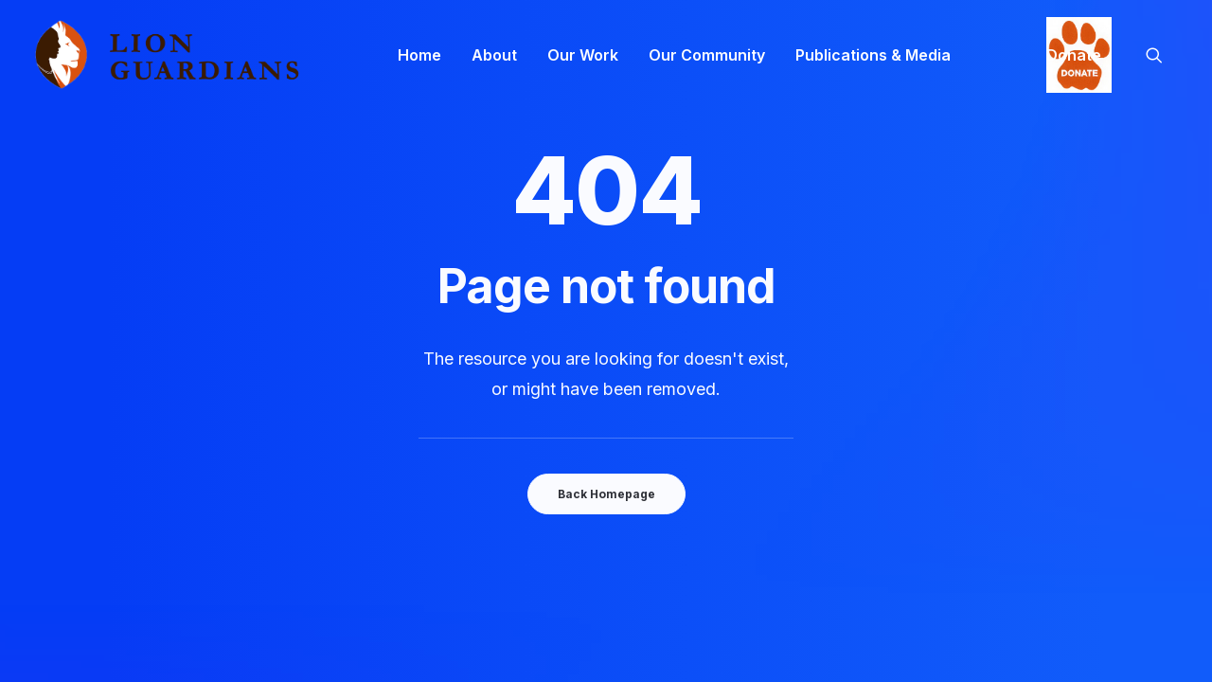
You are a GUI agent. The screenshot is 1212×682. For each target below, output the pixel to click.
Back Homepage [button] (606, 494)
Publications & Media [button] (873, 54)
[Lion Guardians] (166, 55)
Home (419, 54)
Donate (1073, 54)
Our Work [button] (582, 54)
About (494, 54)
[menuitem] (419, 55)
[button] (1163, 55)
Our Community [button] (707, 54)
